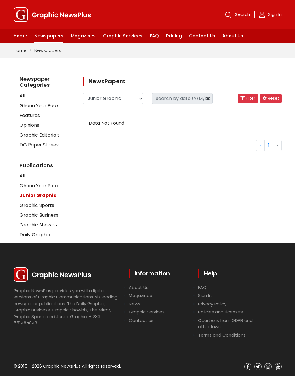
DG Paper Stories (39, 144)
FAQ (154, 36)
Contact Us (202, 36)
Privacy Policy (212, 304)
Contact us (141, 320)
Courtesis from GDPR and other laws (225, 323)
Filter (247, 98)
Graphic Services (122, 36)
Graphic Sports (37, 205)
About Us (232, 36)
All (22, 95)
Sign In (270, 14)
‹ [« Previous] (260, 145)
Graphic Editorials (40, 135)
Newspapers (48, 36)
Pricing (174, 36)
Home (20, 36)
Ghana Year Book (39, 105)
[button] (44, 176)
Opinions (29, 125)
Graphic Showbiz (39, 225)
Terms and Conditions (222, 335)
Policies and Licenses (220, 312)
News (134, 304)
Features (30, 115)
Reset (271, 98)
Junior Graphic (38, 195)
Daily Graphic (35, 234)
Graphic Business (39, 215)
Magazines (83, 36)
